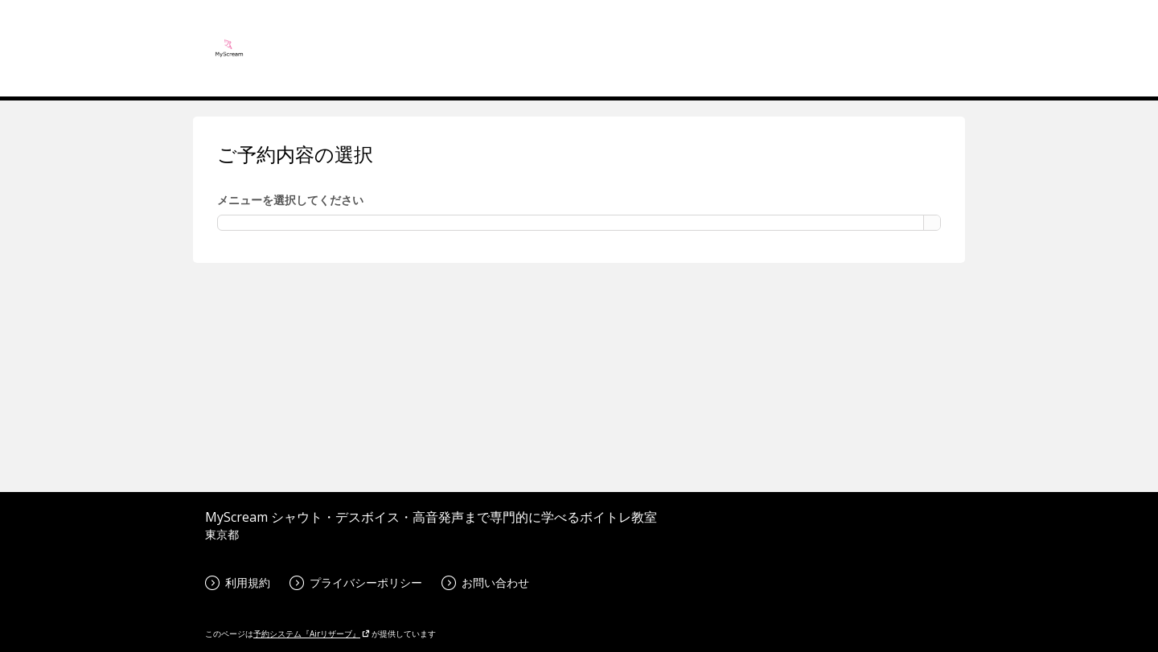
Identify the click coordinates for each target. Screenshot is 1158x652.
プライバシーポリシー (356, 582)
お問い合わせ (485, 582)
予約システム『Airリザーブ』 (311, 633)
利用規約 (237, 582)
